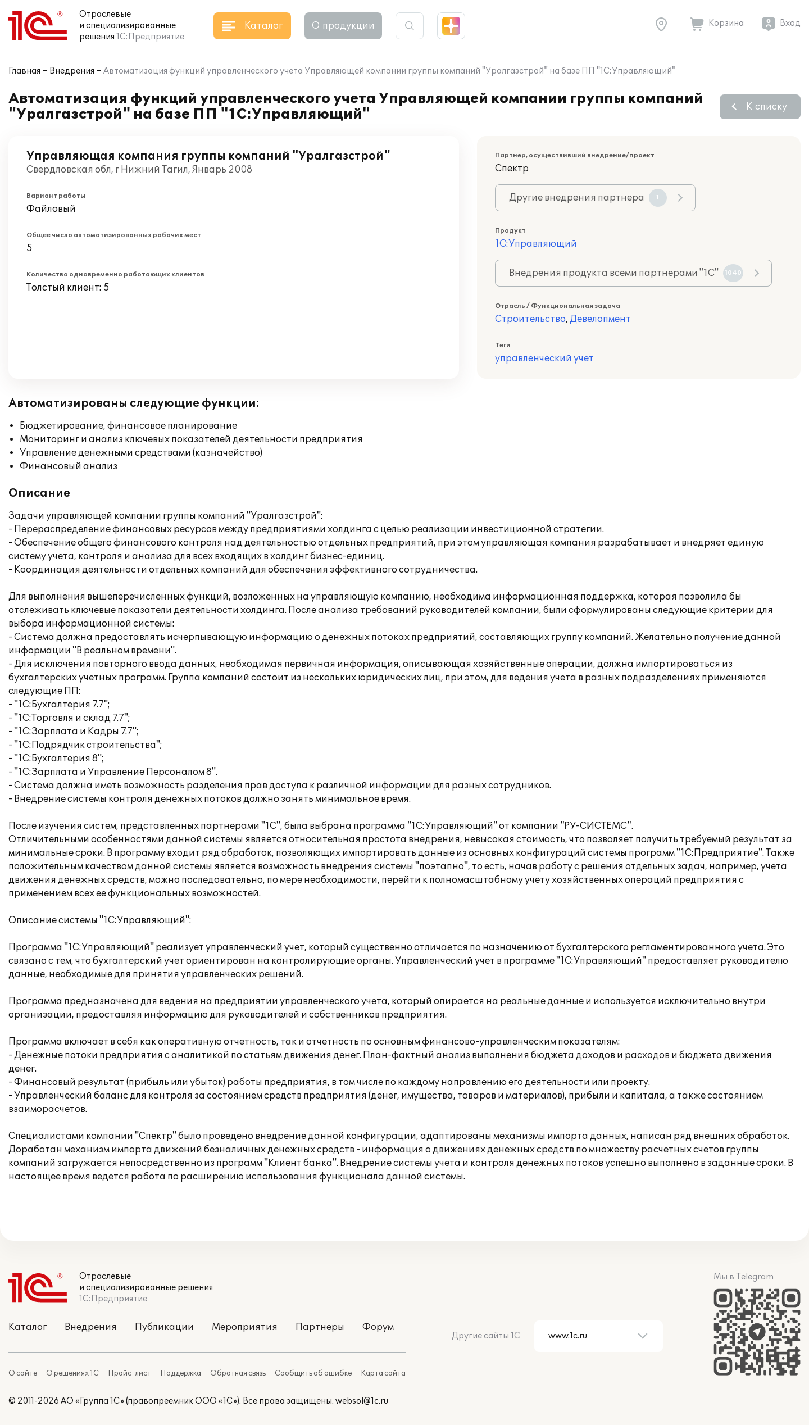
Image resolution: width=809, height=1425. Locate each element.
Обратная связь (238, 1373)
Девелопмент (600, 319)
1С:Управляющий (536, 243)
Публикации (164, 1327)
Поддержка (180, 1373)
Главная (24, 71)
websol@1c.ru (361, 1401)
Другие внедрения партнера (588, 198)
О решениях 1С (72, 1373)
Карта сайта (383, 1373)
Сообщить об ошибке (313, 1373)
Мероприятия (245, 1327)
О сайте (22, 1373)
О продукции (343, 25)
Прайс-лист (129, 1373)
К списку (766, 106)
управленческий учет (544, 358)
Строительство (530, 319)
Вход (790, 23)
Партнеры (320, 1327)
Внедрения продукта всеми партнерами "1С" (626, 273)
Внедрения (71, 71)
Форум (378, 1327)
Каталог (27, 1327)
